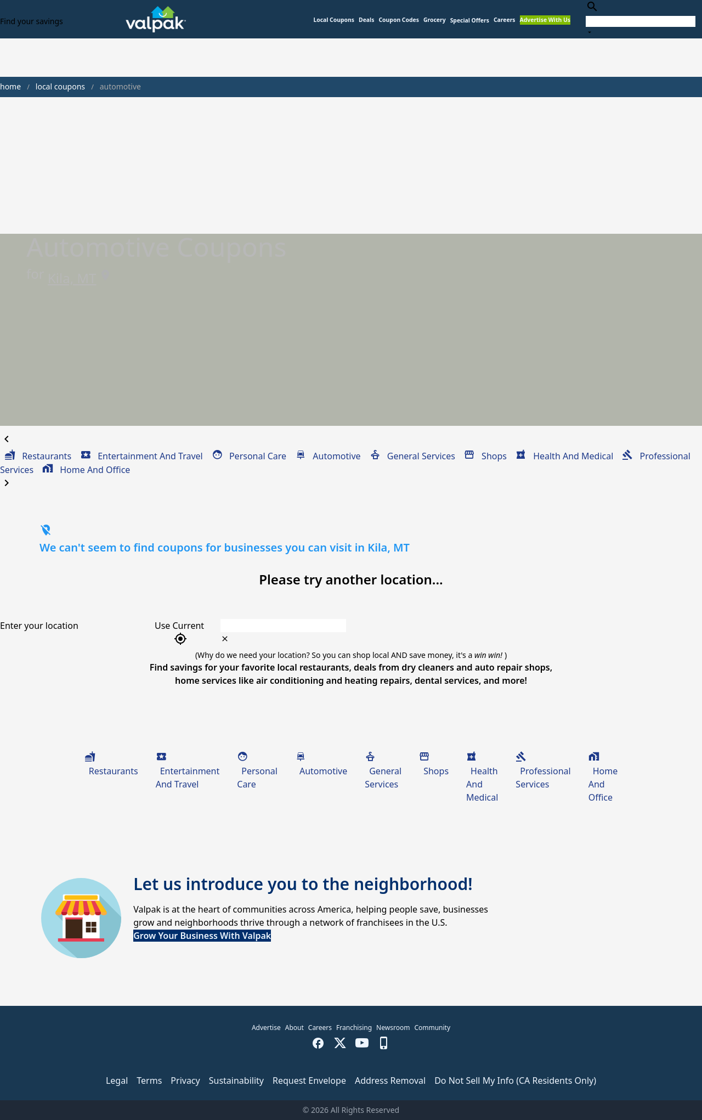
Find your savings (31, 21)
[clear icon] (224, 638)
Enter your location (39, 626)
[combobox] (640, 19)
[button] (469, 20)
